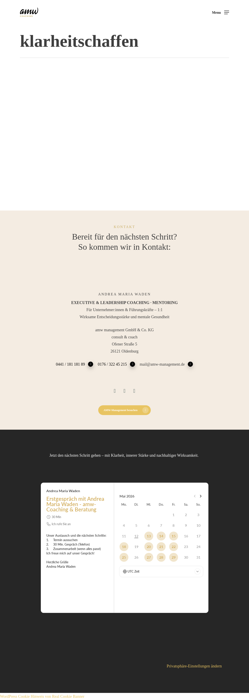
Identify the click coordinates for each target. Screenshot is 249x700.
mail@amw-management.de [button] (166, 364)
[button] (220, 12)
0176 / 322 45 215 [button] (116, 364)
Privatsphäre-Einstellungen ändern (194, 666)
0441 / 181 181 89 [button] (74, 364)
